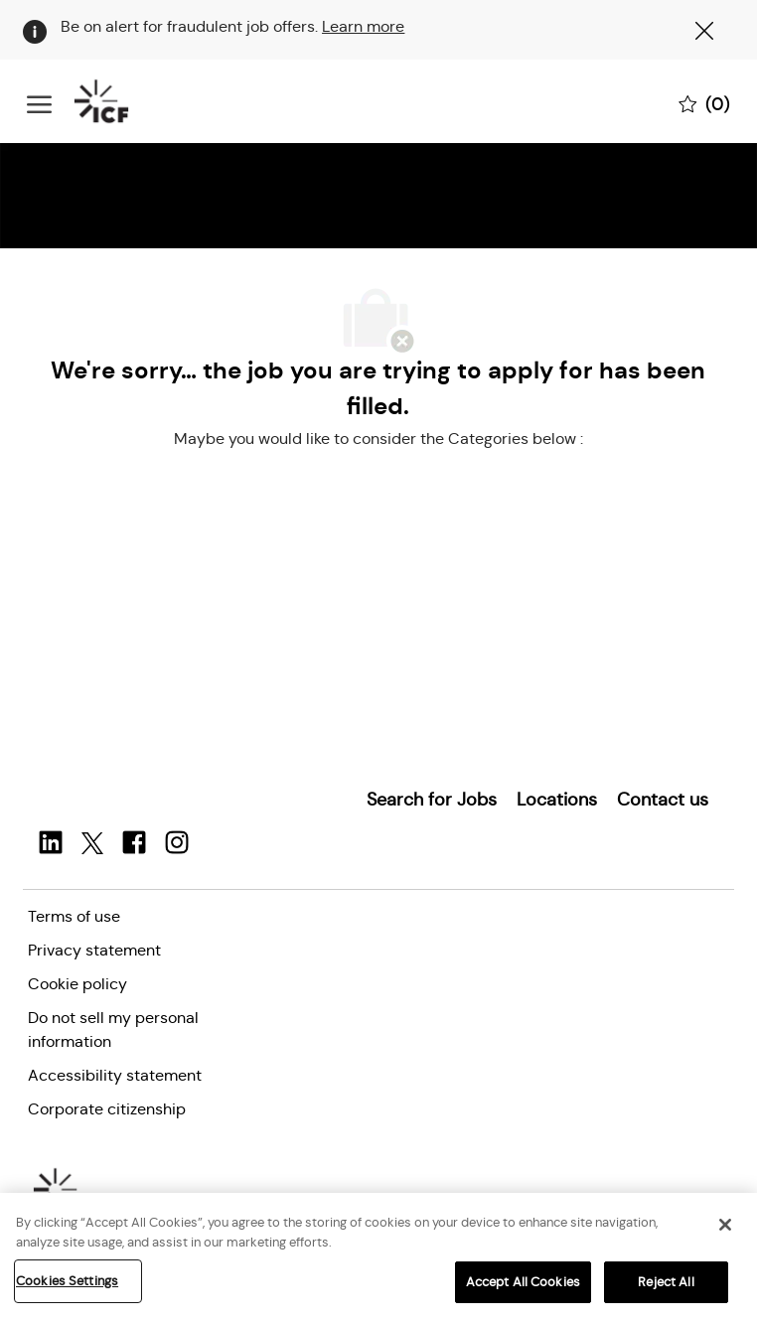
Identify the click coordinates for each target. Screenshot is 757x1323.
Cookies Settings (67, 1280)
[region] (378, 1258)
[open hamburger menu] (39, 101)
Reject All (665, 1281)
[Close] (725, 1225)
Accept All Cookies (523, 1281)
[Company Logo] (126, 101)
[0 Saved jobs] (704, 102)
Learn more (363, 26)
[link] (432, 799)
